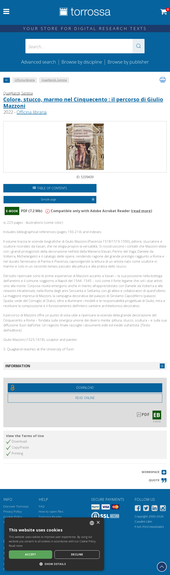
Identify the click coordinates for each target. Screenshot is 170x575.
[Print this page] (163, 79)
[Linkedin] (154, 508)
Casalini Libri (143, 521)
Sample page (67, 200)
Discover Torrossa (15, 506)
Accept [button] (30, 554)
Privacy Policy (12, 511)
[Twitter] (146, 508)
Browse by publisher (128, 62)
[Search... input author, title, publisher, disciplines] (85, 46)
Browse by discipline (82, 62)
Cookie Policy (12, 517)
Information (17, 365)
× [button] (98, 522)
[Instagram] (163, 508)
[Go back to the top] (162, 567)
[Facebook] (137, 508)
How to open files (51, 511)
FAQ (41, 506)
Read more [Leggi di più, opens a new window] (16, 546)
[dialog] (54, 544)
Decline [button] (77, 554)
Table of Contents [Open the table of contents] (50, 188)
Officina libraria (32, 112)
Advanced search (38, 62)
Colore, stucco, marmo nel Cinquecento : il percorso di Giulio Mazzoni (83, 102)
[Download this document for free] (85, 387)
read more (141, 210)
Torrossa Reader (50, 517)
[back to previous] (6, 80)
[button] (139, 46)
